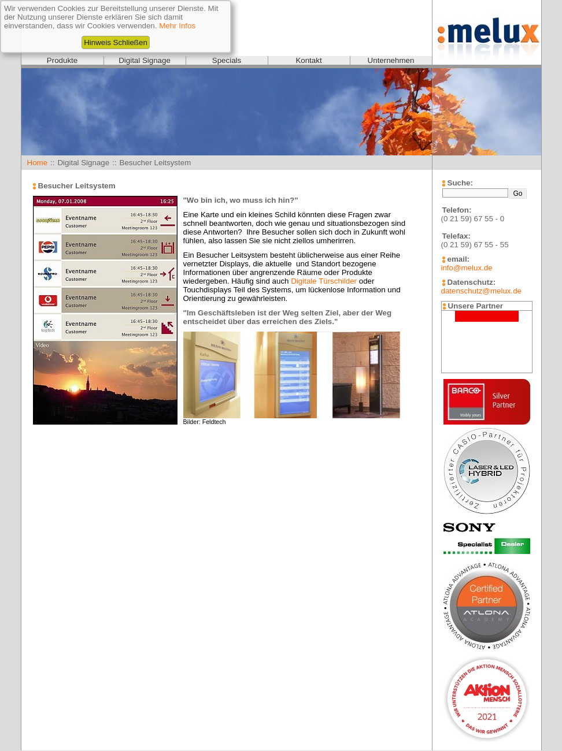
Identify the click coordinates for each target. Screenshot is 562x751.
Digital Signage (145, 60)
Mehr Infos (177, 25)
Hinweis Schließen (115, 42)
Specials (226, 60)
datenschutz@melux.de (481, 291)
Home (37, 162)
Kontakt (308, 60)
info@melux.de (467, 267)
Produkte (62, 60)
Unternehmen (391, 60)
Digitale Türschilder (324, 281)
